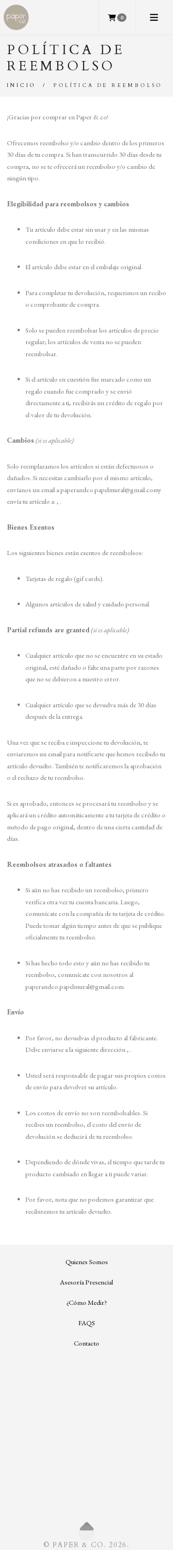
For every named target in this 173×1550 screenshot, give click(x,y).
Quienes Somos (87, 1261)
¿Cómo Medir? (86, 1302)
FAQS (86, 1322)
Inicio (21, 85)
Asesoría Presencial (86, 1282)
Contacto (86, 1343)
